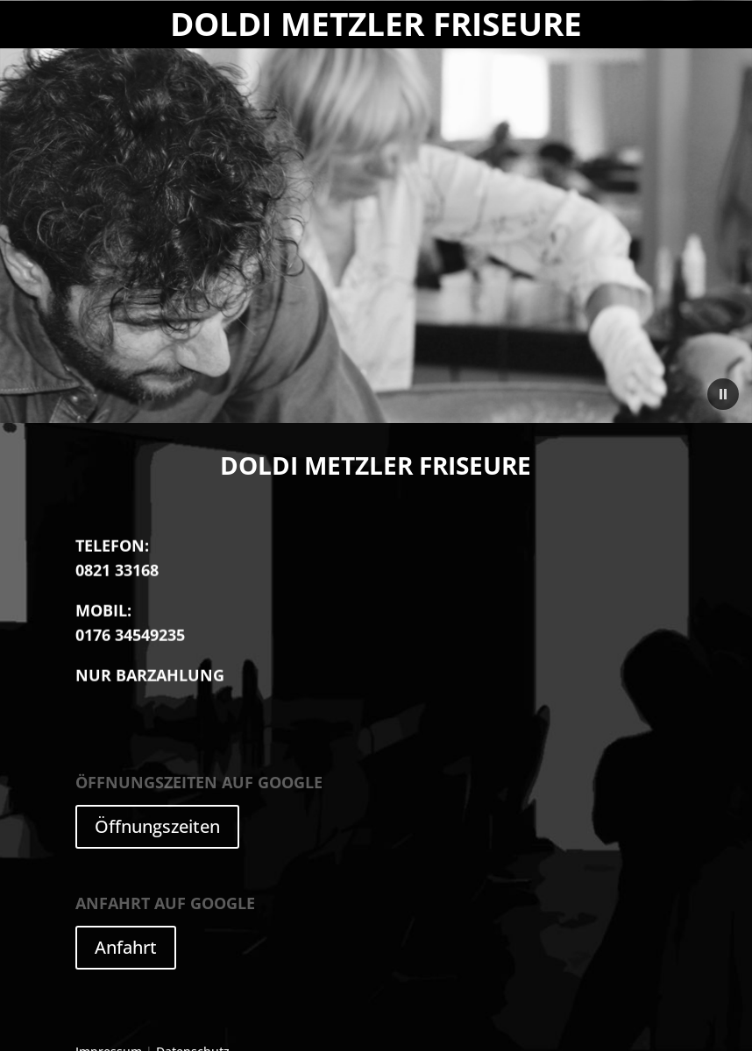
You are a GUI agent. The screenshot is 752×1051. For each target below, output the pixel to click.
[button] (723, 394)
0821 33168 (117, 555)
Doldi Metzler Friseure (376, 24)
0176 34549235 (130, 620)
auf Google (199, 787)
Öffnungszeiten (157, 826)
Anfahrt (126, 947)
